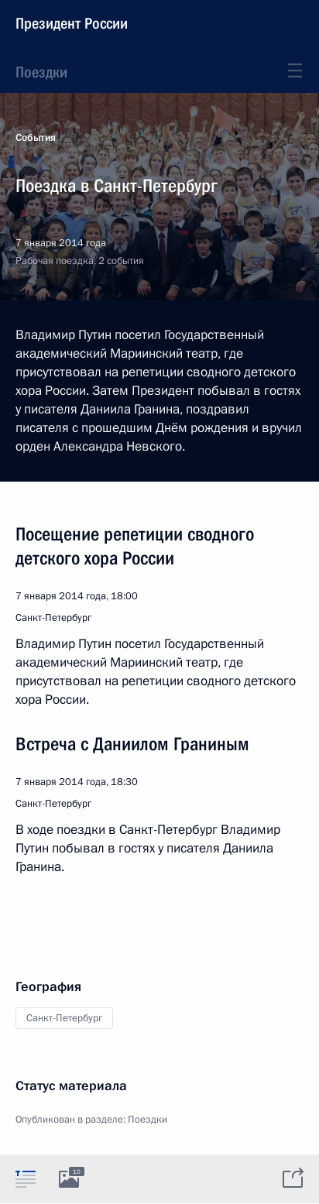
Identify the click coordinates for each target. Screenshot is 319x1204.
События (35, 138)
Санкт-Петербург (64, 1018)
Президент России (71, 23)
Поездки (41, 72)
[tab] (25, 1178)
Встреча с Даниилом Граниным (132, 744)
